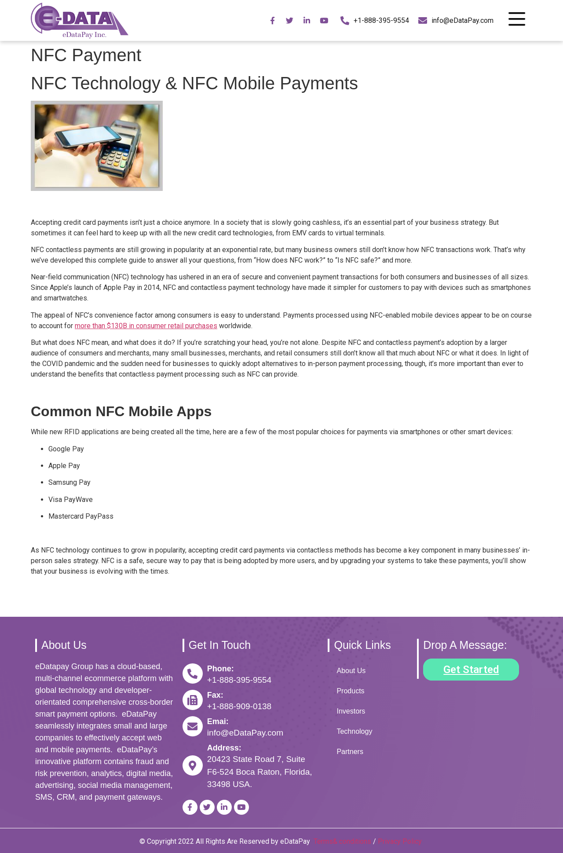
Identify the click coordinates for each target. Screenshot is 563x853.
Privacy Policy (401, 841)
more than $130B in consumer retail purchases (146, 326)
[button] (471, 670)
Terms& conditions (342, 841)
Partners (349, 751)
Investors (350, 711)
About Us (351, 670)
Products (350, 691)
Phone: (220, 668)
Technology (354, 731)
